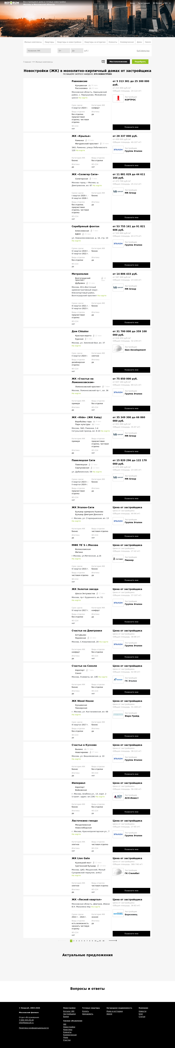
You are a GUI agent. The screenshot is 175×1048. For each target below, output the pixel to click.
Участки (66, 1040)
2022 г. (85, 254)
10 (95, 941)
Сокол (76, 673)
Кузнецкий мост (86, 862)
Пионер (129, 560)
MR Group (130, 193)
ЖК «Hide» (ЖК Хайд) (87, 417)
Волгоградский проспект (91, 279)
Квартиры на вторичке (95, 42)
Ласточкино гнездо (85, 820)
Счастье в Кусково (84, 745)
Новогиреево (85, 752)
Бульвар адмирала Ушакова (87, 511)
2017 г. (85, 610)
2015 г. (85, 569)
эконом (95, 917)
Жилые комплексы (33, 42)
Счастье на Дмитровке (87, 630)
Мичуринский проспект (90, 143)
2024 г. (84, 108)
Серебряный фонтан (85, 226)
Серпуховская (85, 468)
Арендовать (87, 1014)
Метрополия (80, 274)
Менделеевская (81, 825)
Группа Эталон (133, 151)
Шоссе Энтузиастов (88, 593)
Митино (77, 552)
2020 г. (84, 196)
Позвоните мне (131, 127)
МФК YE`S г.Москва (85, 545)
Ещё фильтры (143, 51)
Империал (78, 783)
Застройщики (69, 1014)
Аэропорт (83, 670)
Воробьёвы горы (86, 421)
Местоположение (118, 62)
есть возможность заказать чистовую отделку (80, 926)
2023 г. (85, 308)
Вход (132, 3)
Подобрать (140, 62)
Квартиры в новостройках (69, 42)
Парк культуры (86, 424)
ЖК (64, 1024)
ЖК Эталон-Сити (83, 507)
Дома (139, 42)
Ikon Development (135, 350)
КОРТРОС (130, 100)
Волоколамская (81, 549)
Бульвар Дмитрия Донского (87, 514)
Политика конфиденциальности (34, 1028)
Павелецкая (84, 464)
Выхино (82, 749)
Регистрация (144, 3)
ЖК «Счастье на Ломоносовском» (83, 380)
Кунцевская (84, 85)
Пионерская (79, 708)
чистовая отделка (100, 531)
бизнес (75, 161)
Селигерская (84, 178)
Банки (66, 1017)
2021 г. (85, 306)
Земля (148, 42)
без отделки (77, 114)
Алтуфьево (79, 635)
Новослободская (82, 827)
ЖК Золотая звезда (85, 589)
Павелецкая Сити (83, 460)
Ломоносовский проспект (91, 386)
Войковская (79, 790)
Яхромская (84, 638)
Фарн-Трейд (132, 716)
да (93, 114)
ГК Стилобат (132, 873)
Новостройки (69, 1027)
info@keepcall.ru (26, 1023)
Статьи (142, 1017)
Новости (142, 1011)
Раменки (83, 140)
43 (100, 941)
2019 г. (85, 251)
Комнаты (113, 42)
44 (103, 941)
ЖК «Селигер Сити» (85, 174)
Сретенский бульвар (89, 866)
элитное (95, 356)
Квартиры (49, 42)
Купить (85, 1011)
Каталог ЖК (68, 1011)
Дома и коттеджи (114, 1011)
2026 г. (85, 198)
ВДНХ (81, 234)
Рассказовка (85, 88)
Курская (82, 339)
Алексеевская (85, 230)
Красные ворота (86, 335)
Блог (141, 1014)
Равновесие (79, 81)
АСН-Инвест (132, 798)
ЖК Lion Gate (81, 858)
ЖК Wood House (83, 701)
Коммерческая (127, 42)
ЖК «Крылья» (81, 136)
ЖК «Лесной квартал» (87, 899)
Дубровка (83, 283)
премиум (76, 404)
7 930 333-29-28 (26, 1020)
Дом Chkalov (80, 331)
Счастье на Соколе (84, 666)
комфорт (96, 108)
